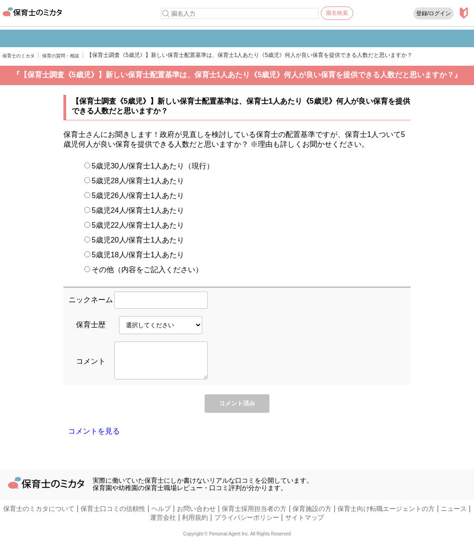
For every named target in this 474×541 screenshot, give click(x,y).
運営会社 (163, 518)
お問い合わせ (196, 509)
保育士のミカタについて (39, 509)
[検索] (166, 13)
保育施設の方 (312, 509)
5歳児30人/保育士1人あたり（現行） (149, 166)
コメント (91, 364)
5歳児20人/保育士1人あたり (134, 240)
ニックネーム (91, 300)
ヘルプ (161, 509)
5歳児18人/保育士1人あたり (134, 255)
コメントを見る (94, 437)
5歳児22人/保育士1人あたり (134, 225)
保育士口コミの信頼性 (113, 509)
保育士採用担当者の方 (254, 509)
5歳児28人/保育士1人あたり (134, 181)
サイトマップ (304, 518)
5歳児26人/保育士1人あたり (134, 195)
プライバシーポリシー (246, 518)
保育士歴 (91, 325)
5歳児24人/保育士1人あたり (134, 210)
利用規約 (195, 518)
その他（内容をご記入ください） (143, 270)
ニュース (454, 509)
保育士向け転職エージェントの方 (386, 509)
